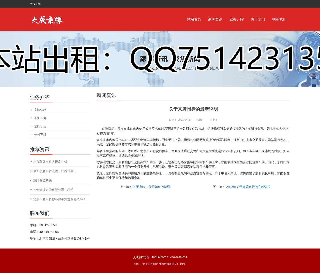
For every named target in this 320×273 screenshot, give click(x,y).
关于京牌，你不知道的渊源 (151, 187)
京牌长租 (40, 126)
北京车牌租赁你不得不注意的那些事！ (59, 199)
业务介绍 (237, 19)
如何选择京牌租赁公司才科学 (53, 190)
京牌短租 (40, 110)
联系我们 (279, 19)
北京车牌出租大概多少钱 (50, 161)
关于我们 (258, 19)
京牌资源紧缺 (42, 180)
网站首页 (194, 19)
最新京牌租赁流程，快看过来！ (55, 171)
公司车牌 (40, 134)
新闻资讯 (215, 19)
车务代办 (40, 118)
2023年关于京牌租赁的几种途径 (248, 187)
